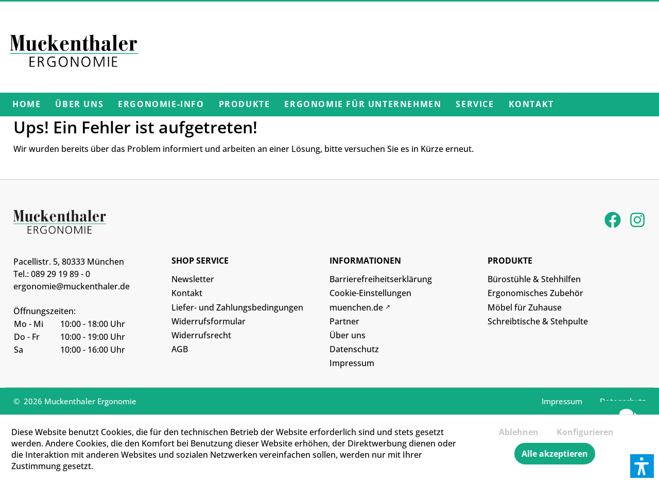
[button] (642, 466)
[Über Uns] (79, 104)
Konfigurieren (585, 432)
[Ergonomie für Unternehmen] (362, 104)
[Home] (26, 104)
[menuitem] (26, 104)
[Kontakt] (531, 104)
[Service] (474, 104)
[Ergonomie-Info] (161, 104)
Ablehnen (519, 432)
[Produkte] (245, 104)
